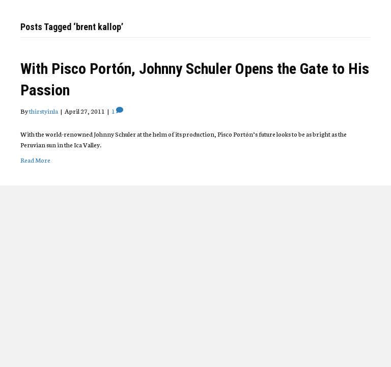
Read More (35, 159)
